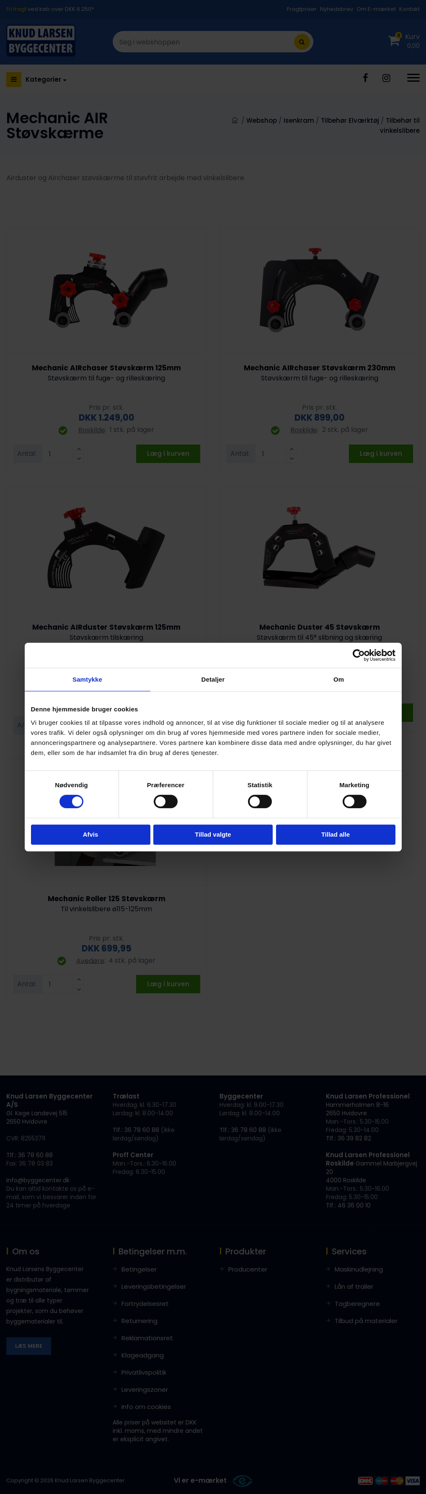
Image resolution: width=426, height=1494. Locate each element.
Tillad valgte (213, 834)
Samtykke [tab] (87, 679)
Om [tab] (338, 679)
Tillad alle (335, 834)
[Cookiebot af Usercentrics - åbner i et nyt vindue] (358, 655)
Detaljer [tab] (213, 679)
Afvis (90, 834)
